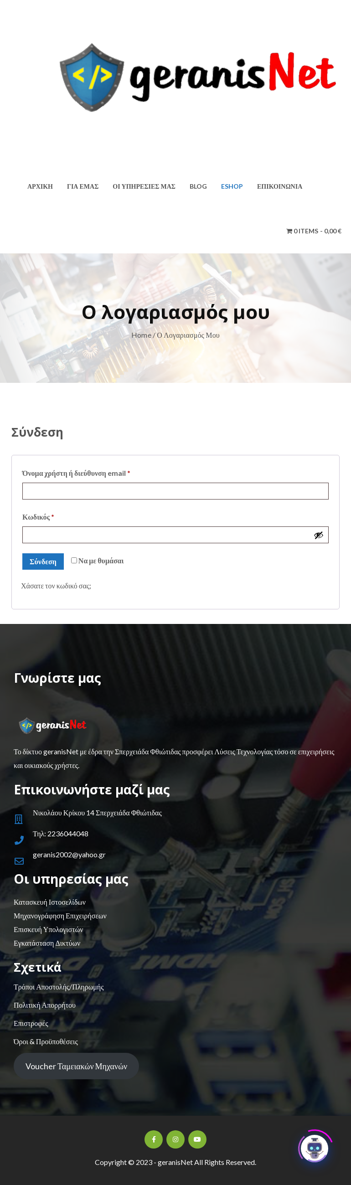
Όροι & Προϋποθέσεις (46, 1041)
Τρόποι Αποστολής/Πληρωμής (58, 986)
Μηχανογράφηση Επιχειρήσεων (60, 915)
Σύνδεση (43, 561)
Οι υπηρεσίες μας (144, 186)
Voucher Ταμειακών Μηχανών (76, 1066)
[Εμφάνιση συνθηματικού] (319, 535)
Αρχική (40, 186)
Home (141, 334)
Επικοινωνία (279, 186)
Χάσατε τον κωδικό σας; (56, 585)
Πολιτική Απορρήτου (45, 1004)
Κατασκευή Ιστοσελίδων (50, 901)
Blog (198, 186)
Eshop (232, 186)
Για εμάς (82, 186)
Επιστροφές (31, 1023)
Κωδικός (55, 515)
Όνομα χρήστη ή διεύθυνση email (93, 471)
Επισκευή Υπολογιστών (48, 929)
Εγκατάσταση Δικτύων (47, 942)
